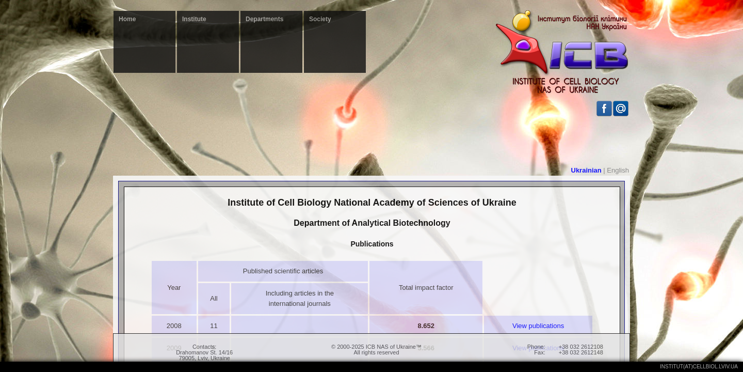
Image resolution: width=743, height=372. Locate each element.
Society (320, 19)
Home (127, 19)
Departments (264, 19)
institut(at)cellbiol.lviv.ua (699, 366)
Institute (194, 19)
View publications (538, 326)
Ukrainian (586, 170)
